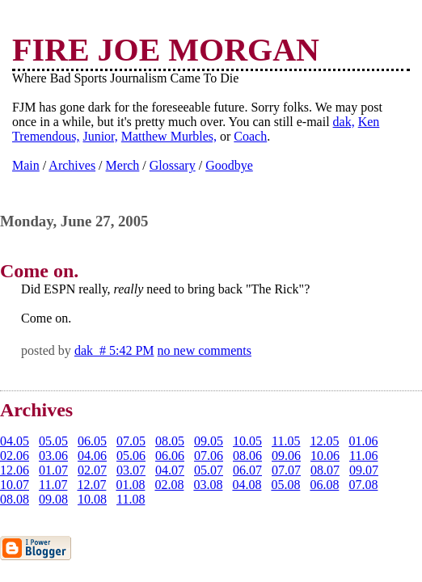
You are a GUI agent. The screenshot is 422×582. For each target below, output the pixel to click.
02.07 (92, 470)
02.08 (169, 484)
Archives (72, 165)
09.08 (53, 499)
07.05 (131, 441)
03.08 (207, 484)
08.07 (325, 470)
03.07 (131, 470)
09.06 (286, 455)
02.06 (14, 455)
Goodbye (229, 165)
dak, (344, 122)
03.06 (53, 455)
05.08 (285, 484)
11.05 (286, 441)
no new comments (204, 350)
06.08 (324, 484)
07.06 (208, 455)
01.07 (53, 470)
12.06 (14, 470)
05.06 (131, 455)
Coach (250, 136)
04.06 (92, 455)
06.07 (247, 470)
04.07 (169, 470)
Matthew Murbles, (169, 136)
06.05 (92, 441)
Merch (123, 165)
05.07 (208, 470)
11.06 (363, 455)
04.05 (14, 441)
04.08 (246, 484)
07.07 (286, 470)
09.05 (208, 441)
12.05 (324, 441)
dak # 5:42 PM (114, 350)
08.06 (247, 455)
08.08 (14, 499)
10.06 (325, 455)
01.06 (363, 441)
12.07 (91, 484)
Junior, (99, 136)
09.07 (363, 470)
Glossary (173, 165)
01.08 (130, 484)
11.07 (53, 484)
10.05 (247, 441)
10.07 (14, 484)
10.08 (92, 499)
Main (26, 165)
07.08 (363, 484)
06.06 (169, 455)
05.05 (53, 441)
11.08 (130, 499)
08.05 (169, 441)
